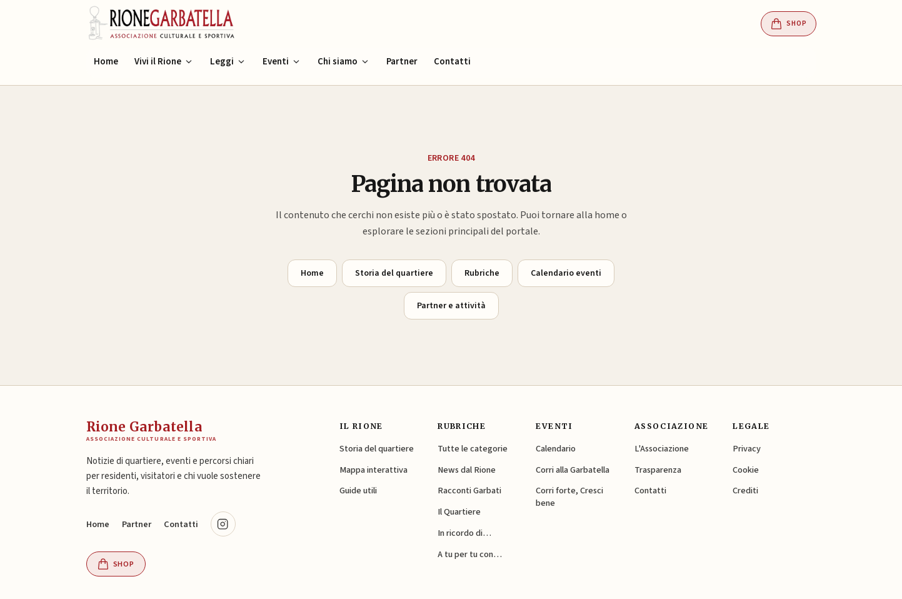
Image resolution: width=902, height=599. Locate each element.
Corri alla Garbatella (572, 469)
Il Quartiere (459, 511)
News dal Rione (467, 469)
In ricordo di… (464, 533)
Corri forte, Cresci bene (569, 497)
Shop (788, 24)
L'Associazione (661, 448)
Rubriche (481, 273)
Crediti (745, 490)
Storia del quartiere (394, 273)
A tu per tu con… (470, 554)
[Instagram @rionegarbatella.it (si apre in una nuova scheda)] (223, 523)
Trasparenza (657, 469)
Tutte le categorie (473, 448)
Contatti (452, 61)
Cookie (746, 469)
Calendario (556, 448)
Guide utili (358, 490)
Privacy (747, 448)
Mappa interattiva (373, 469)
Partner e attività (451, 306)
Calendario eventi (566, 273)
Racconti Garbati (469, 490)
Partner (402, 61)
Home (106, 61)
